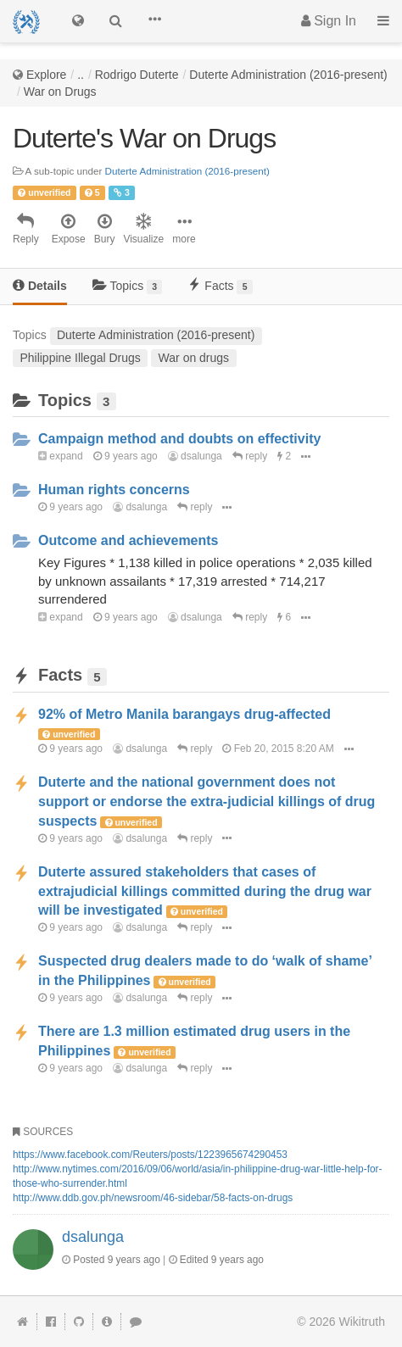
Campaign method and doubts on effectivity (179, 438)
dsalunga (195, 456)
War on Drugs (60, 91)
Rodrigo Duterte (137, 74)
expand (60, 456)
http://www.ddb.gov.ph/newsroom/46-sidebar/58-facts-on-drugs (153, 1198)
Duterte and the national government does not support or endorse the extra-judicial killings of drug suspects (206, 801)
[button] (154, 21)
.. (80, 74)
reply (249, 456)
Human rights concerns (114, 489)
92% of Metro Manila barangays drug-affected (184, 714)
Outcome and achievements (128, 540)
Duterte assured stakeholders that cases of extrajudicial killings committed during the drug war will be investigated (204, 891)
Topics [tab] (127, 286)
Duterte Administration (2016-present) (288, 74)
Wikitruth (362, 1321)
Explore (46, 74)
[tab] (40, 287)
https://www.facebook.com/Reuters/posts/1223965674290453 (150, 1155)
